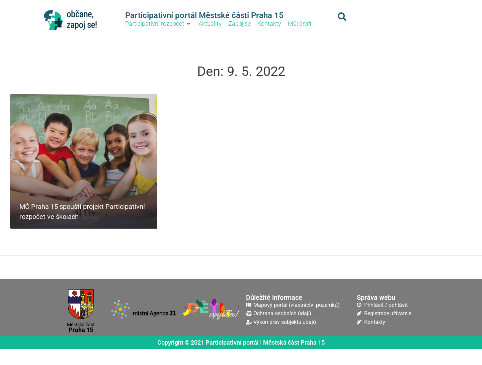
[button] (158, 23)
